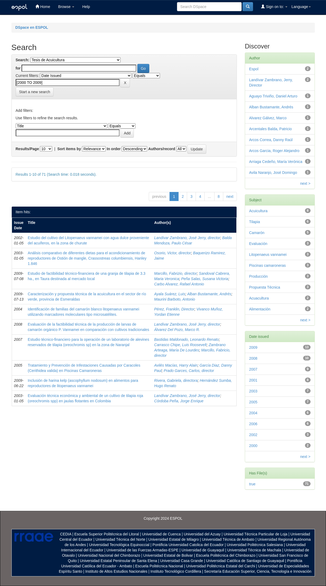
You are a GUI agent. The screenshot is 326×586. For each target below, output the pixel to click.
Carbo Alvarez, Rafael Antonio (179, 284)
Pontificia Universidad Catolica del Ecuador (188, 545)
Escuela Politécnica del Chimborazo (225, 555)
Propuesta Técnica (264, 287)
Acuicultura (258, 211)
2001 (253, 380)
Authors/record (161, 149)
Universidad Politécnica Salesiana (255, 545)
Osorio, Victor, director (172, 253)
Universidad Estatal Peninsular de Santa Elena (118, 561)
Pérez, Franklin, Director (174, 309)
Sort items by (69, 149)
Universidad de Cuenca (161, 534)
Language (301, 7)
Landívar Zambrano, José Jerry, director (187, 238)
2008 (253, 358)
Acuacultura (259, 298)
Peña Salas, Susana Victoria (204, 279)
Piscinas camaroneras (267, 265)
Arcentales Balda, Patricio (270, 129)
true (252, 484)
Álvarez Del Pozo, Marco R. (177, 329)
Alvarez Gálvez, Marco (268, 118)
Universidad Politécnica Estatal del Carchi (220, 566)
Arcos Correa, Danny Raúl (270, 140)
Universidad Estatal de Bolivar (168, 555)
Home (42, 6)
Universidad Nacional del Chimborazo (109, 555)
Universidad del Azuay (202, 534)
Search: (22, 60)
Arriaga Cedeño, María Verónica (275, 161)
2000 (253, 446)
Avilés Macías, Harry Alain (175, 365)
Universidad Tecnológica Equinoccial (119, 545)
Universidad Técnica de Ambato (228, 539)
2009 (253, 347)
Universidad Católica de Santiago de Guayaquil (245, 561)
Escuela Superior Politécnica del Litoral (106, 534)
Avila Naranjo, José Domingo (273, 172)
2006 (253, 424)
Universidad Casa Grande (182, 561)
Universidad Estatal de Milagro (173, 539)
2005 (253, 402)
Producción (258, 276)
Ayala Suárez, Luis (169, 294)
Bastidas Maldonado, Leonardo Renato (186, 339)
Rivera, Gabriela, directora (175, 380)
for (18, 68)
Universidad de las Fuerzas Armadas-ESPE (142, 550)
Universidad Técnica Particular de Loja (255, 534)
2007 (253, 369)
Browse (66, 7)
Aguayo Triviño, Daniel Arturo (273, 96)
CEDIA (65, 534)
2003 (253, 391)
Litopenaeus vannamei (268, 254)
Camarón (257, 233)
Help (86, 7)
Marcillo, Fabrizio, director (175, 273)
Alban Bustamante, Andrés (209, 294)
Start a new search (34, 92)
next (229, 196)
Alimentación (259, 309)
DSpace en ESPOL (31, 27)
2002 (253, 435)
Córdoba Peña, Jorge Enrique (178, 401)
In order (114, 149)
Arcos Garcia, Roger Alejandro (274, 151)
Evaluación (258, 243)
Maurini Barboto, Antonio (174, 299)
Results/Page (27, 149)
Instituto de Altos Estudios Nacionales (116, 571)
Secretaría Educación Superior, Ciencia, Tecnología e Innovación (257, 571)
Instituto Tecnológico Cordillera (175, 571)
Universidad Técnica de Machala (254, 550)
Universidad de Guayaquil (202, 550)
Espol (253, 69)
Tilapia (254, 222)
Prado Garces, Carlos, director (189, 370)
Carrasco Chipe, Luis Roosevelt (180, 345)
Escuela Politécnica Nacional (159, 566)
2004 (253, 413)
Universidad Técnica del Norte (120, 539)
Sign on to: (274, 6)
